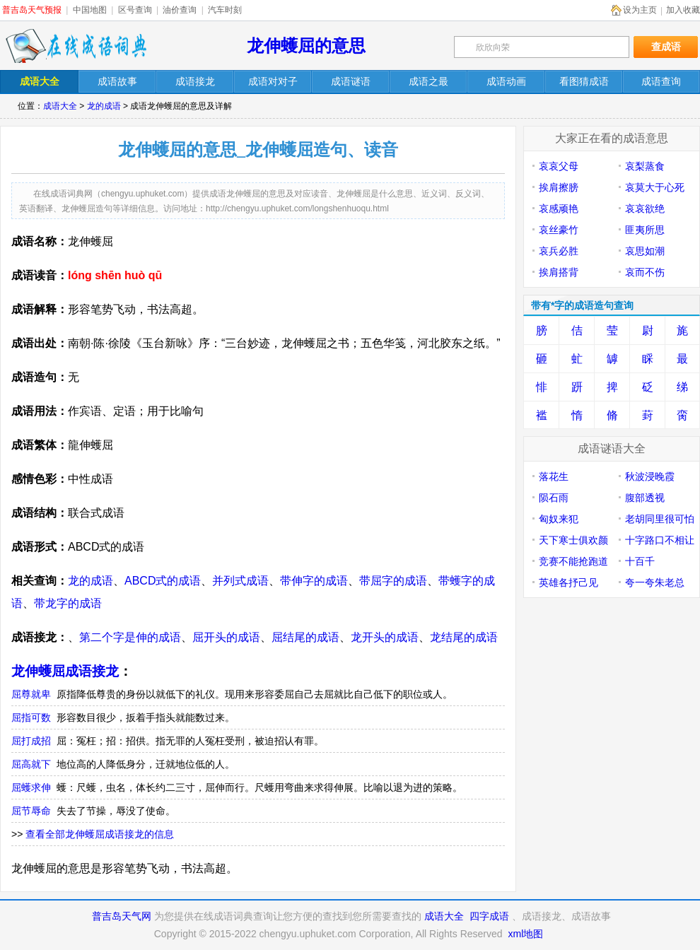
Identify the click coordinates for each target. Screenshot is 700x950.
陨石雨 (553, 497)
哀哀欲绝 (645, 208)
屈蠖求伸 (31, 787)
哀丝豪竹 (558, 229)
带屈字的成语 (393, 581)
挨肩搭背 (558, 272)
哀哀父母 (558, 166)
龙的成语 (104, 106)
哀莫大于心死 (654, 187)
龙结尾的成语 (464, 637)
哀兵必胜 (558, 251)
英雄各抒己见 (568, 582)
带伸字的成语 (314, 581)
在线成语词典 (76, 46)
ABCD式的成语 (162, 581)
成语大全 (60, 106)
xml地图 (525, 933)
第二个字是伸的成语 (130, 637)
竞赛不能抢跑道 (573, 561)
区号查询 (135, 10)
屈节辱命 (31, 810)
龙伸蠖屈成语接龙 (65, 671)
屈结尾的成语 (305, 637)
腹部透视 (645, 497)
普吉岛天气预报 (32, 10)
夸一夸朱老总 (654, 582)
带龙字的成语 (68, 603)
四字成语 (489, 916)
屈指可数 (31, 717)
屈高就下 (31, 764)
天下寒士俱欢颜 (573, 540)
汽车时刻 (225, 10)
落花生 (553, 476)
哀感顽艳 (558, 208)
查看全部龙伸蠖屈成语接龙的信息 (99, 834)
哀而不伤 (645, 272)
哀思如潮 (645, 251)
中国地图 (90, 10)
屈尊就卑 (31, 694)
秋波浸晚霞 (650, 476)
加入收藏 (683, 10)
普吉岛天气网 (121, 916)
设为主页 (640, 10)
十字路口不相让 (659, 540)
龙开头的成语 (385, 637)
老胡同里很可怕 (659, 518)
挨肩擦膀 (558, 187)
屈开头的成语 (226, 637)
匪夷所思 (645, 229)
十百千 (640, 561)
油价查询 (180, 10)
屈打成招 (31, 740)
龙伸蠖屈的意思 (306, 45)
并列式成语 (240, 581)
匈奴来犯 (558, 518)
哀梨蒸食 (645, 166)
